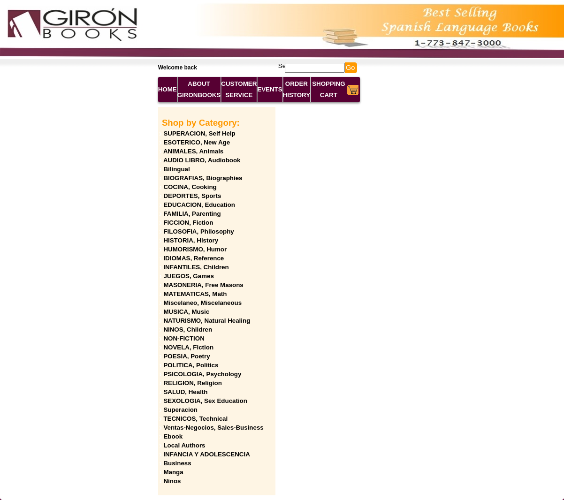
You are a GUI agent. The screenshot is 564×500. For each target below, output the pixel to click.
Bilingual (176, 169)
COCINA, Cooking (189, 186)
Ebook (173, 436)
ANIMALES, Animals (193, 151)
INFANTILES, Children (196, 267)
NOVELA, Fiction (188, 347)
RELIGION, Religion (192, 382)
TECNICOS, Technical (195, 418)
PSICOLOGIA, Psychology (202, 374)
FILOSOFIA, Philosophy (198, 231)
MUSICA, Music (186, 311)
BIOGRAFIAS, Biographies (202, 178)
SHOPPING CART (328, 89)
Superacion (180, 409)
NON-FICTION (183, 338)
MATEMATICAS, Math (195, 293)
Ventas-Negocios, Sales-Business (213, 427)
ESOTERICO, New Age (196, 142)
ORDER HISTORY (297, 89)
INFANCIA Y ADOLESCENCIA (206, 454)
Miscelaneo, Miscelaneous (202, 302)
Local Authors (184, 445)
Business (177, 463)
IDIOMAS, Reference (193, 258)
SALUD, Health (185, 391)
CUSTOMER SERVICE (239, 89)
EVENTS (269, 89)
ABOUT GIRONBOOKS (199, 89)
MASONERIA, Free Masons (203, 284)
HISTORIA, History (190, 240)
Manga (173, 472)
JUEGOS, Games (188, 276)
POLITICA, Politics (190, 365)
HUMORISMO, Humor (195, 249)
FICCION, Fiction (188, 222)
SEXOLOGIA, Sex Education (205, 400)
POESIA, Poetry (186, 356)
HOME (167, 89)
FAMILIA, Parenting (192, 213)
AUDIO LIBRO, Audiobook (202, 160)
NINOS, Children (187, 329)
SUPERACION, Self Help (199, 133)
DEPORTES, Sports (192, 195)
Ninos (172, 481)
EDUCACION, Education (199, 204)
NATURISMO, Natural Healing (206, 320)
